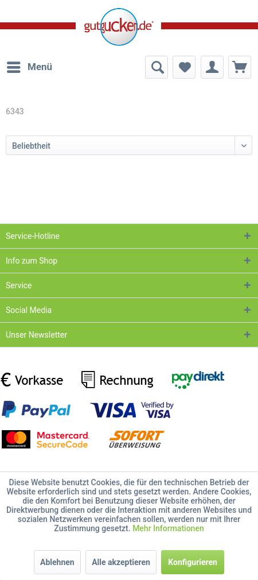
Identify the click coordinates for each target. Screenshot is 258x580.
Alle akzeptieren (121, 562)
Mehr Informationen (168, 528)
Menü (29, 65)
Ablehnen (57, 562)
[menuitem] (29, 67)
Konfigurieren (192, 562)
